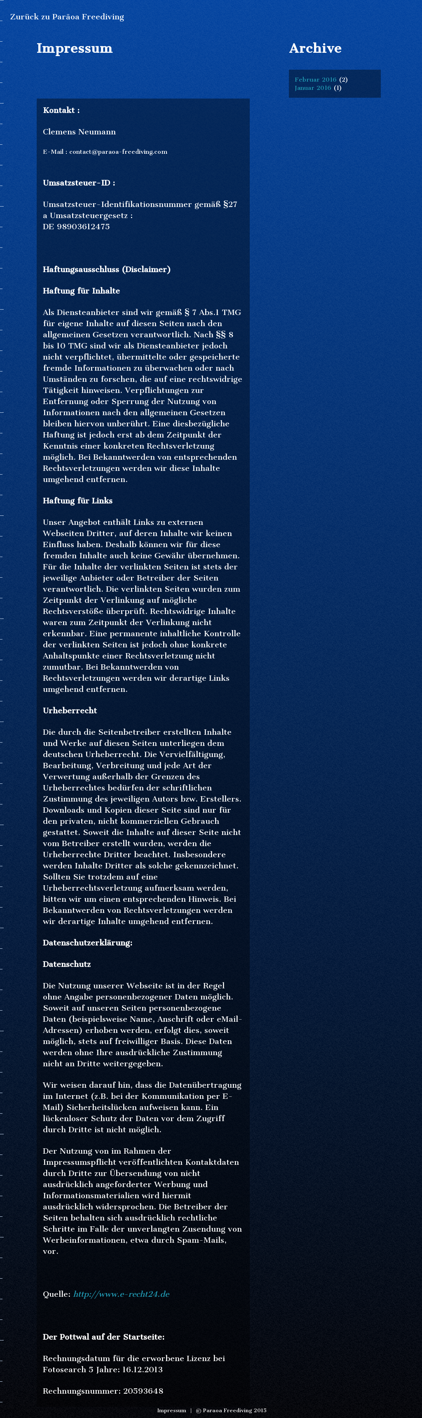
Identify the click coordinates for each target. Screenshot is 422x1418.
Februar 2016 (316, 79)
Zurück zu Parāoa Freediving (67, 16)
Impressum (171, 1410)
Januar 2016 (313, 88)
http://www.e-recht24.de (121, 1294)
